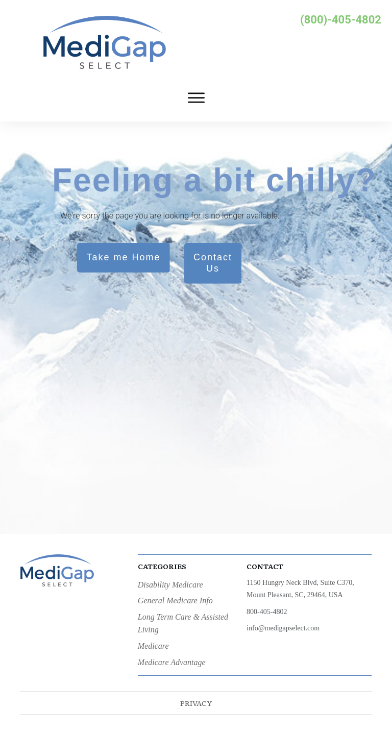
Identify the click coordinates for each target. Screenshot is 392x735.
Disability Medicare (170, 584)
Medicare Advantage (172, 662)
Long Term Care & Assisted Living (183, 623)
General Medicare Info (175, 600)
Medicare (153, 646)
